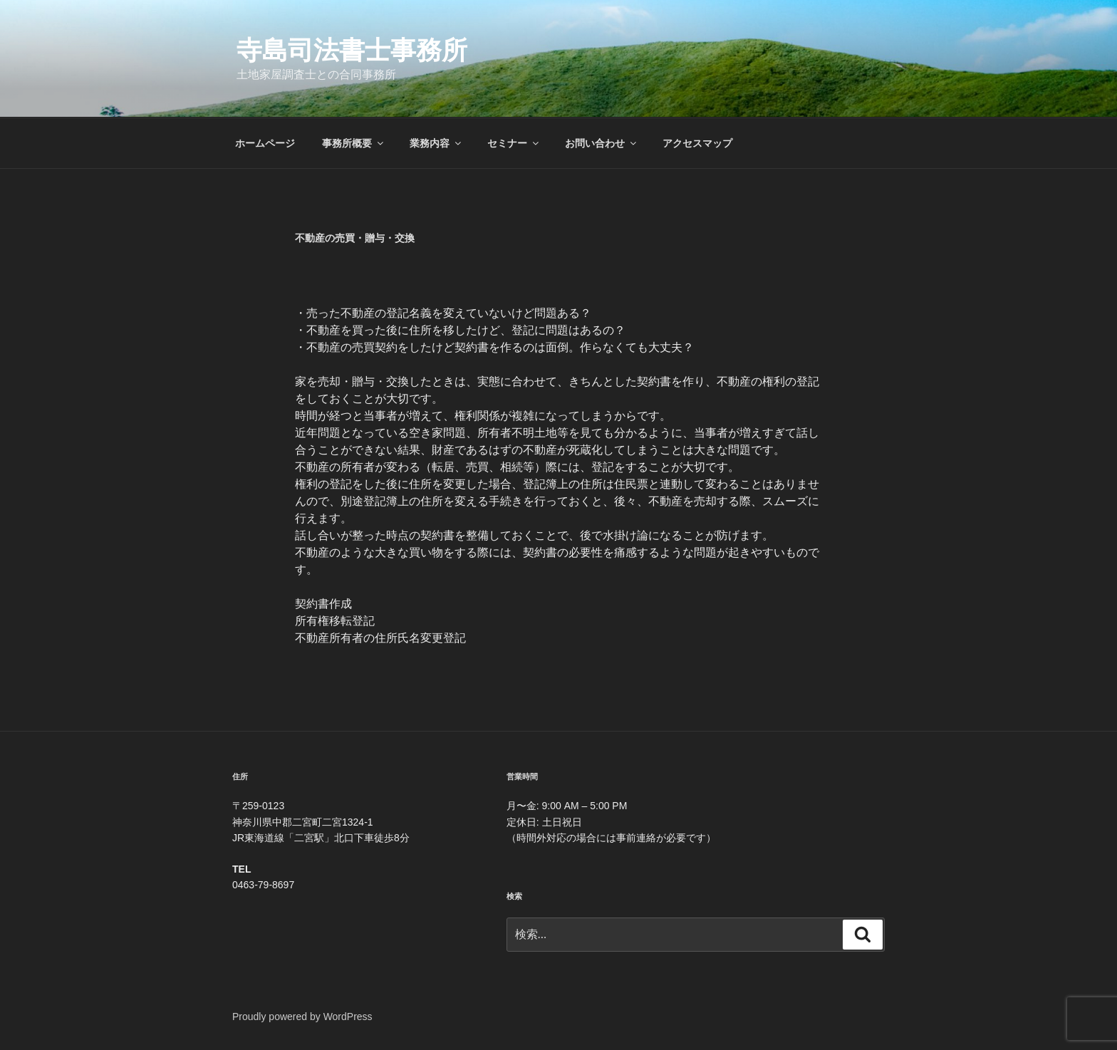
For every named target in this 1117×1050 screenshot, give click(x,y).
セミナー (514, 143)
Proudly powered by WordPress (302, 1016)
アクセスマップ (697, 143)
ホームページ (265, 143)
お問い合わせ (601, 143)
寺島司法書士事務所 (352, 50)
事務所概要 (353, 143)
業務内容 (436, 143)
